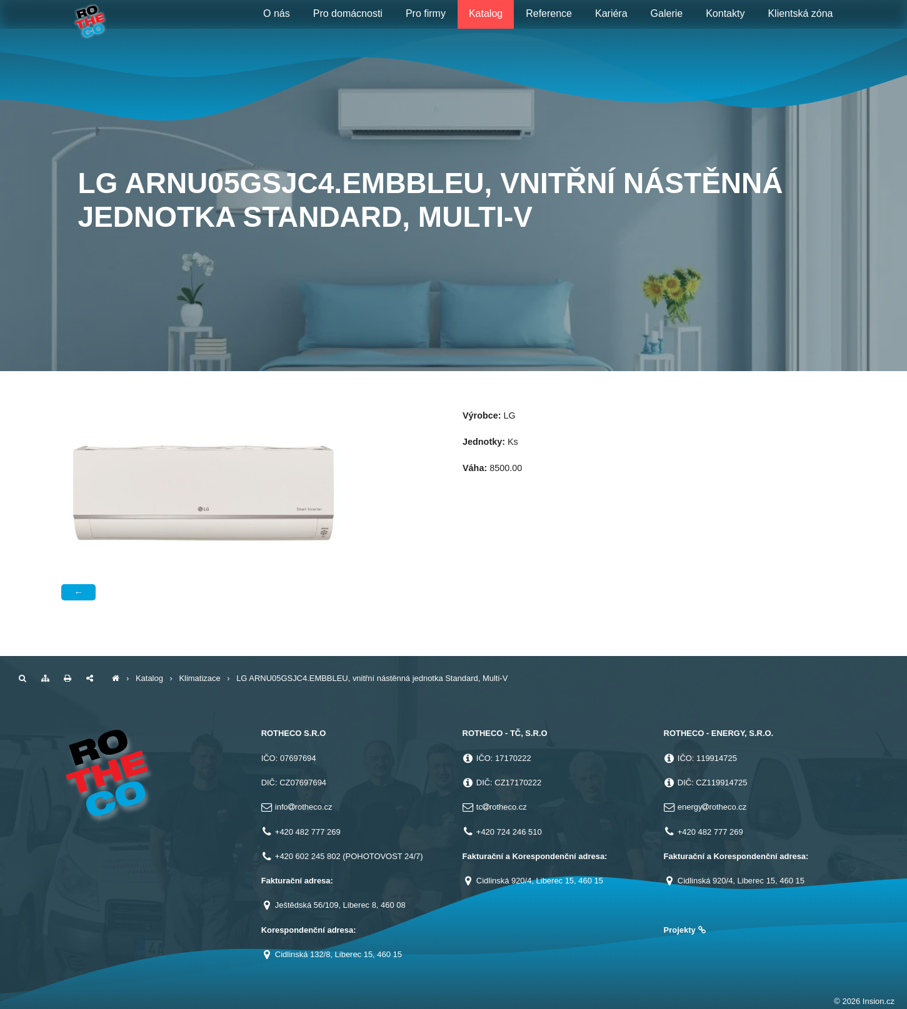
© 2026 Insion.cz (864, 1001)
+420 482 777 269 (308, 832)
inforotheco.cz (304, 807)
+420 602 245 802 (308, 856)
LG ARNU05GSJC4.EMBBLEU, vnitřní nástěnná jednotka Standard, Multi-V (372, 678)
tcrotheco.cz (501, 807)
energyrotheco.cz (712, 807)
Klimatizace (199, 678)
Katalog (149, 678)
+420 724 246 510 (509, 832)
